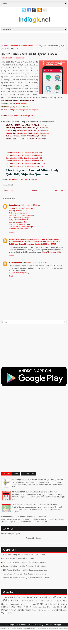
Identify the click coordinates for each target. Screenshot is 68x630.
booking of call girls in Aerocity (21, 208)
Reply (11, 232)
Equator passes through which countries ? (19, 558)
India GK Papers (58, 604)
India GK (43, 603)
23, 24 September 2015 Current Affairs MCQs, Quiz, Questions (37, 479)
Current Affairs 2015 (46, 597)
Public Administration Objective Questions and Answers (24, 574)
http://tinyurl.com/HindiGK (21, 106)
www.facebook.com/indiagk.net (21, 116)
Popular (7, 474)
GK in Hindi (49, 601)
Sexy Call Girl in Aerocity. (19, 220)
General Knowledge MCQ (19, 273)
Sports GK (60, 609)
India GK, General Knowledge (32, 625)
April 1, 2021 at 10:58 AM (30, 205)
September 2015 (47, 610)
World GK (7, 613)
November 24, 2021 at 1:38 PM (35, 262)
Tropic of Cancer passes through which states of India (34, 504)
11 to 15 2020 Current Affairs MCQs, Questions (27, 130)
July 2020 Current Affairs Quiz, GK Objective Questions (29, 53)
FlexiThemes (11, 628)
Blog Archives (28, 474)
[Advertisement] (32, 38)
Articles (4, 597)
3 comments (19, 58)
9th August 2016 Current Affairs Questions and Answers (35, 492)
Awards (11, 597)
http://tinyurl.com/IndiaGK (21, 103)
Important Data (30, 604)
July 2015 (46, 607)
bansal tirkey (14, 205)
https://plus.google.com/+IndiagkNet (24, 110)
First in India (25, 601)
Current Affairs (14, 46)
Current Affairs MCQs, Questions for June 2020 (24, 153)
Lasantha (32, 628)
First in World (37, 601)
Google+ (32, 180)
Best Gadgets (63, 628)
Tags (16, 474)
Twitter (23, 180)
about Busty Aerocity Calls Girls (21, 215)
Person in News (8, 610)
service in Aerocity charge (19, 217)
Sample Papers (24, 610)
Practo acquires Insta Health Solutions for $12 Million (23, 517)
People (64, 607)
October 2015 (55, 607)
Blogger (39, 538)
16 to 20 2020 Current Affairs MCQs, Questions (27, 133)
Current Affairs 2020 (29, 46)
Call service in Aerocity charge (21, 227)
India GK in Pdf (24, 607)
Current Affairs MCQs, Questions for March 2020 (24, 161)
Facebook (13, 180)
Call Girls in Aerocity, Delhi (19, 224)
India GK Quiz (8, 607)
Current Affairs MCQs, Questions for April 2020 (24, 158)
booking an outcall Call (18, 211)
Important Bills (17, 604)
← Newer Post (7, 191)
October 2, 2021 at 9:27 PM (45, 244)
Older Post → (60, 191)
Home (4, 46)
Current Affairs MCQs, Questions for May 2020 (24, 155)
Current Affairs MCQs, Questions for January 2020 (25, 166)
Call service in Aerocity (18, 213)
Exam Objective (15, 262)
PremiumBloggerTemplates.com (47, 628)
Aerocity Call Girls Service (19, 229)
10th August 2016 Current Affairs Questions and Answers (25, 570)
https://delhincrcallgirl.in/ (51, 252)
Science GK (36, 610)
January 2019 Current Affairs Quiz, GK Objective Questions (26, 578)
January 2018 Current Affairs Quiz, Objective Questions (24, 566)
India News (37, 607)
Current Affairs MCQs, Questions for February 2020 (25, 163)
